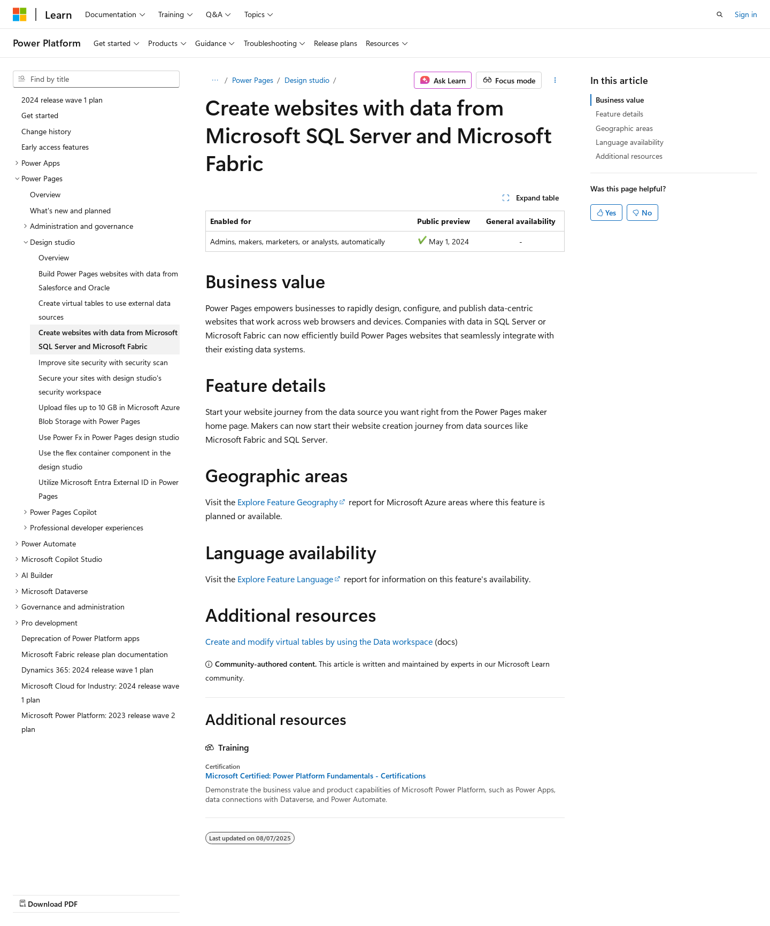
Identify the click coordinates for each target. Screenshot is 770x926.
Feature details (619, 114)
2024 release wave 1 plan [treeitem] (62, 100)
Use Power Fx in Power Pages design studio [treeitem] (108, 437)
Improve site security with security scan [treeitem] (103, 362)
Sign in (746, 14)
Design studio (306, 80)
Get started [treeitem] (39, 115)
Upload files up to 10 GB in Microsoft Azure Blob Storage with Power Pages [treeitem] (109, 414)
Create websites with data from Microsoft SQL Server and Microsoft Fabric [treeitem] (108, 339)
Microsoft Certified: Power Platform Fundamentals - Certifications (315, 776)
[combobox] (96, 79)
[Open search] (719, 14)
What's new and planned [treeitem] (70, 210)
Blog (465, 893)
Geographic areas (624, 128)
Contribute (510, 893)
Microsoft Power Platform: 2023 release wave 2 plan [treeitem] (98, 722)
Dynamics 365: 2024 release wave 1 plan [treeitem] (87, 670)
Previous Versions (416, 893)
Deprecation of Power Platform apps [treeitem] (80, 638)
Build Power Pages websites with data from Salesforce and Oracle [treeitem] (108, 280)
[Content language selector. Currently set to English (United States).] (62, 892)
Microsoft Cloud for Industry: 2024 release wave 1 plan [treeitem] (100, 693)
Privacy (552, 893)
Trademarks (658, 893)
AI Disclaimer (353, 893)
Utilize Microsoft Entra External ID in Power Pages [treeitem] (108, 489)
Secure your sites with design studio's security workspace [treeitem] (99, 385)
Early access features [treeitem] (55, 147)
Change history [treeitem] (46, 131)
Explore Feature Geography (287, 501)
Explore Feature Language (285, 578)
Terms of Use (606, 893)
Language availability (630, 142)
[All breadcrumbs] (214, 80)
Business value (620, 100)
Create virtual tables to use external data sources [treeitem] (104, 310)
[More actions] (555, 80)
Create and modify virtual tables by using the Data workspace (319, 641)
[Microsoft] (20, 14)
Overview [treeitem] (45, 194)
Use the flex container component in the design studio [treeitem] (104, 459)
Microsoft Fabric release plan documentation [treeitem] (94, 654)
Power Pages (252, 80)
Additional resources (629, 156)
